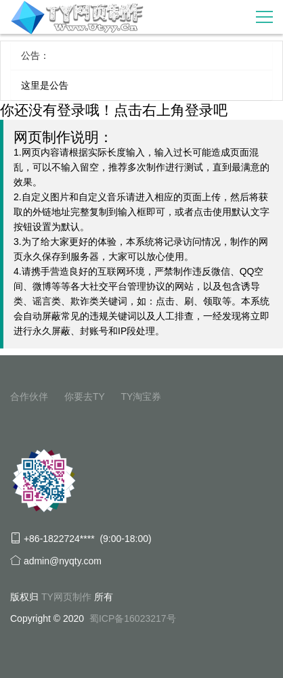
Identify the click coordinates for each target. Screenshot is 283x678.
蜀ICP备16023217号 (132, 618)
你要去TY (84, 396)
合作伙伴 (29, 396)
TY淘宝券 (141, 396)
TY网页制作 (66, 596)
